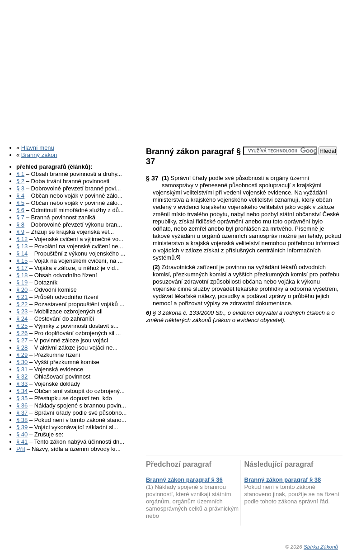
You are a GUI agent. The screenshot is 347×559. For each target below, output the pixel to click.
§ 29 (22, 354)
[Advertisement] (173, 69)
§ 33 (22, 383)
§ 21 (22, 297)
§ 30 (22, 362)
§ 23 (22, 311)
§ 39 (22, 427)
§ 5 (20, 202)
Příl (20, 448)
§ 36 (22, 405)
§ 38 (22, 420)
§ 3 (20, 188)
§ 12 (22, 239)
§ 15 (22, 260)
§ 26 (22, 333)
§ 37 (22, 412)
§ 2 (20, 181)
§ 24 (22, 318)
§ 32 (22, 376)
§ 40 (22, 434)
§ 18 (22, 275)
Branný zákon (39, 155)
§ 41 (22, 441)
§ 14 (22, 253)
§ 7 (20, 217)
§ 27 (22, 340)
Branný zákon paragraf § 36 (184, 479)
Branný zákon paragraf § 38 (282, 479)
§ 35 (22, 398)
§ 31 (22, 369)
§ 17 (22, 268)
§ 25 (22, 325)
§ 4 (20, 195)
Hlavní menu (37, 147)
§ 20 (22, 289)
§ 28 (22, 347)
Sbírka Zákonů (321, 547)
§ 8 (20, 224)
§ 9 (20, 231)
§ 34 (22, 391)
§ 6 (20, 210)
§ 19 (22, 282)
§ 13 (22, 246)
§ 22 (22, 304)
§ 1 (20, 174)
